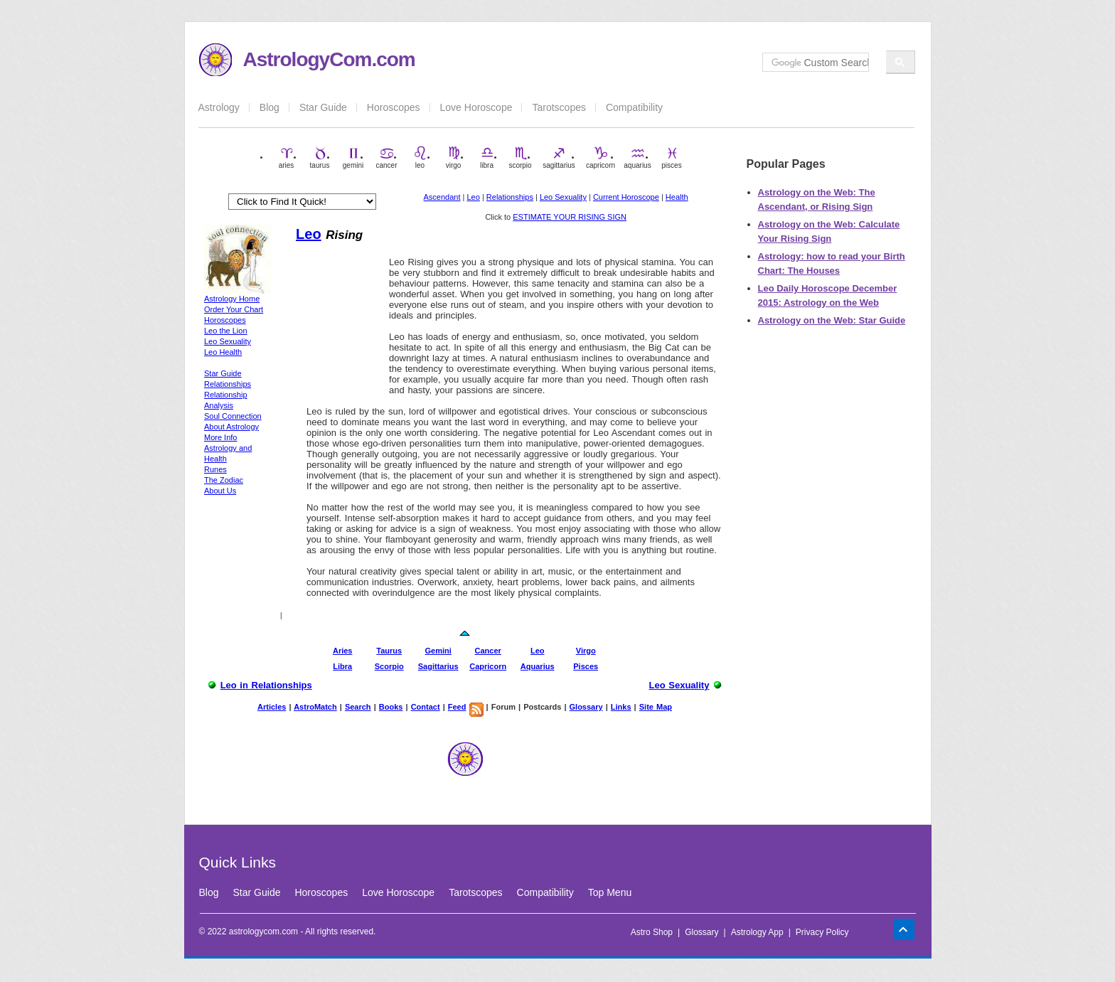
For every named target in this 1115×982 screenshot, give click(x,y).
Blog (269, 107)
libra (487, 157)
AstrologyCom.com (329, 59)
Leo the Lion (225, 330)
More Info (220, 437)
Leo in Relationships (266, 685)
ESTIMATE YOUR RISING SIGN (569, 217)
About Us (220, 490)
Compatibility (634, 107)
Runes (215, 469)
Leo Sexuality (563, 197)
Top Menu (609, 892)
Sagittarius (438, 666)
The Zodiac (223, 480)
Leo (473, 197)
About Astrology (231, 426)
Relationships (509, 197)
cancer (386, 157)
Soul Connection (233, 416)
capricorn (600, 157)
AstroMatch (315, 707)
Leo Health (223, 352)
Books (391, 707)
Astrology (219, 107)
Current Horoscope (626, 197)
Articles (271, 707)
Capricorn (487, 666)
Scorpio (389, 666)
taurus (320, 157)
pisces (671, 157)
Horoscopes (393, 107)
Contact (425, 707)
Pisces (585, 666)
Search (358, 707)
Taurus (389, 650)
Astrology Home (232, 298)
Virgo (586, 650)
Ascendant (442, 197)
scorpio (519, 157)
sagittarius (559, 157)
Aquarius (538, 666)
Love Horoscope (476, 107)
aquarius (637, 157)
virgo (454, 157)
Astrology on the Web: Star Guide (832, 320)
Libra (342, 666)
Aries (343, 650)
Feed (457, 707)
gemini (353, 157)
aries (286, 157)
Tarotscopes (558, 107)
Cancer (488, 650)
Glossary (586, 707)
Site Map (655, 707)
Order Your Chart (233, 309)
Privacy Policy (822, 932)
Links (621, 707)
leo (420, 157)
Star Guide (323, 107)
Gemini (438, 650)
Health (677, 197)
